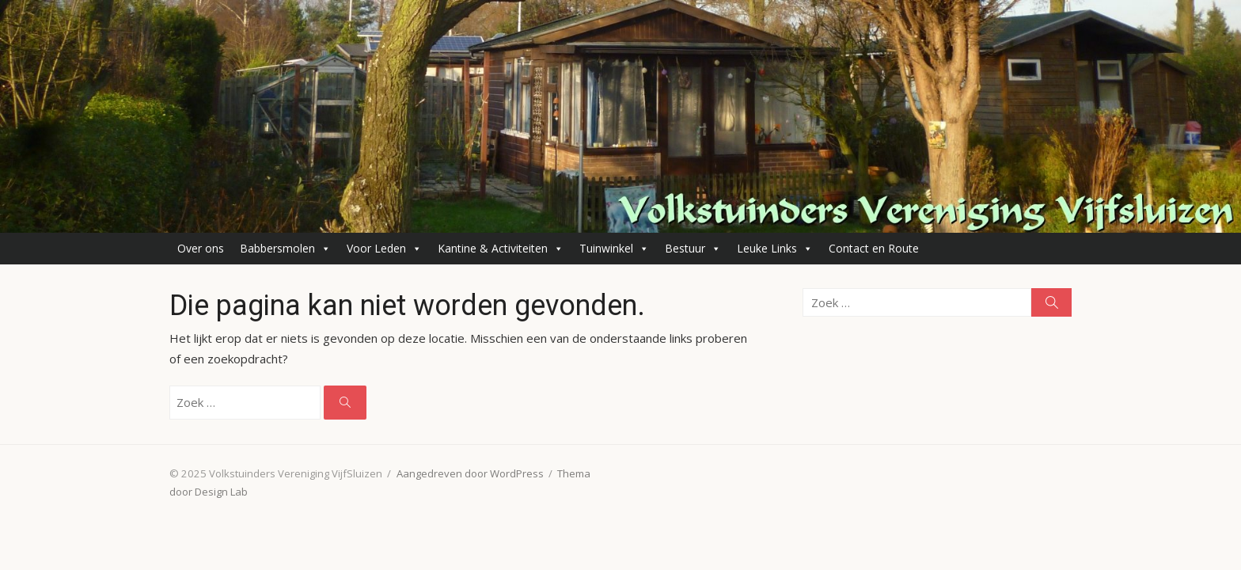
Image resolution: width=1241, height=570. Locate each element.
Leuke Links (775, 248)
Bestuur (693, 248)
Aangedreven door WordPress (470, 473)
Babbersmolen (285, 248)
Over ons (200, 248)
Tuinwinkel (614, 248)
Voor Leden (384, 248)
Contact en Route (874, 248)
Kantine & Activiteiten (501, 248)
